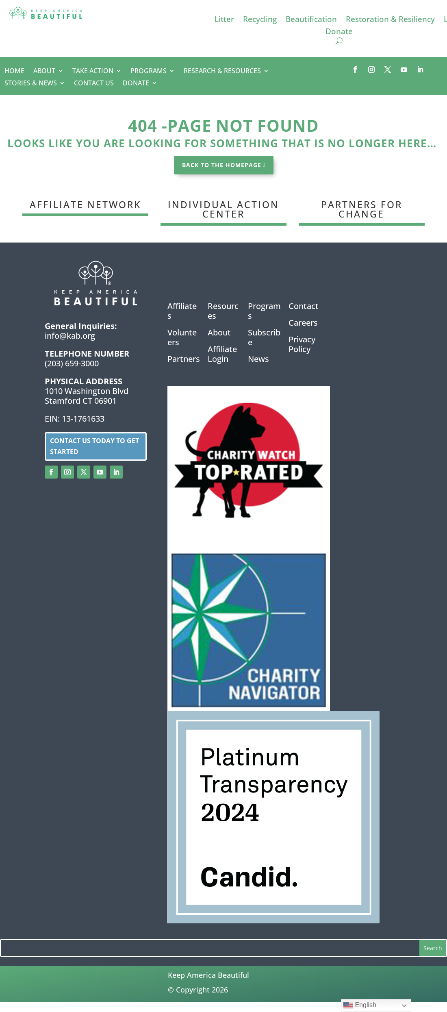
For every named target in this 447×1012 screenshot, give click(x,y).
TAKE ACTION (92, 71)
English (359, 1005)
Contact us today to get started (94, 446)
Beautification (311, 20)
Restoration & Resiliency (390, 20)
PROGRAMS (148, 71)
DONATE (136, 83)
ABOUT (44, 71)
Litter (224, 20)
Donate (339, 32)
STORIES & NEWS (30, 83)
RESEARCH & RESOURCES (222, 71)
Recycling (260, 20)
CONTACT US (94, 83)
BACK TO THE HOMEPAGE (221, 165)
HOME (14, 71)
